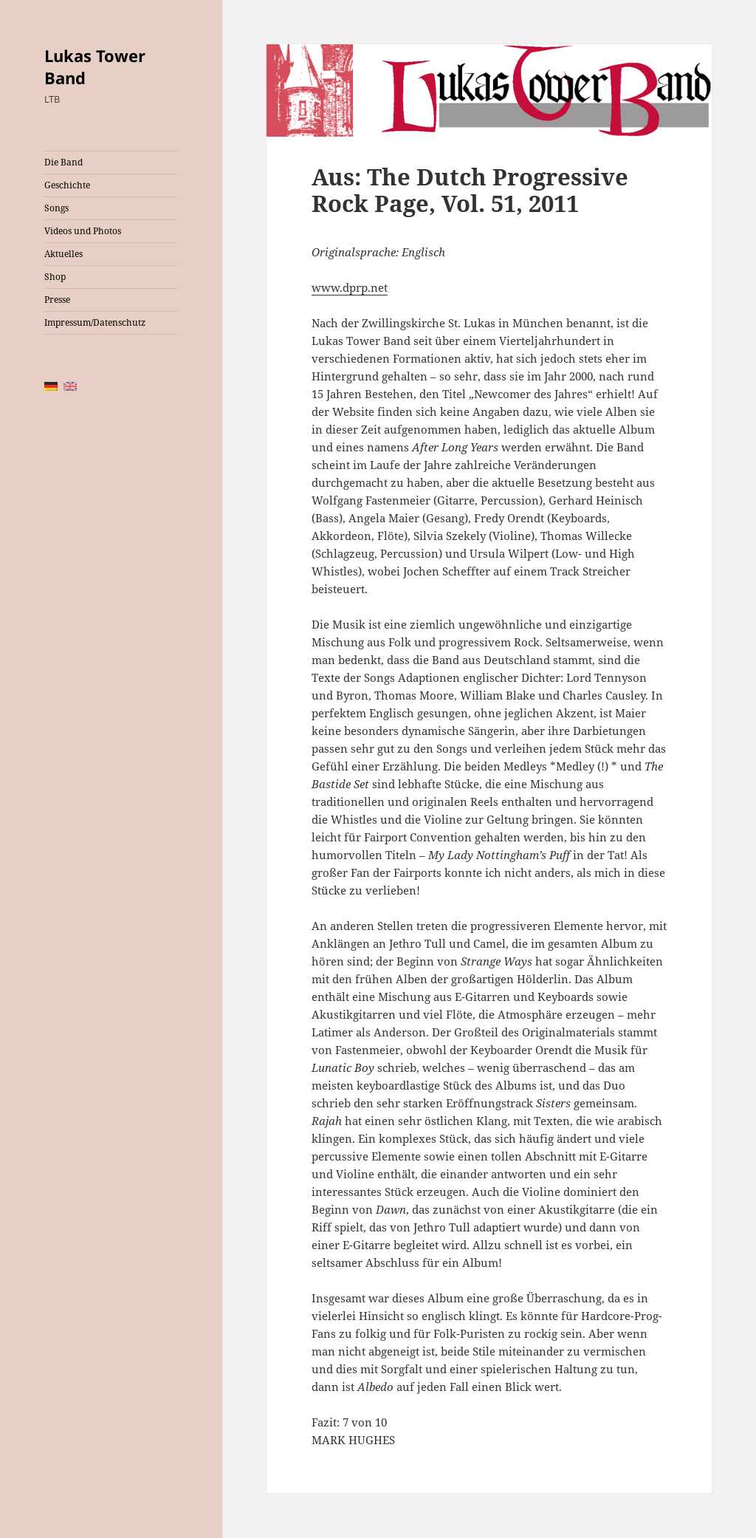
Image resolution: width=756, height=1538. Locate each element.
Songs (56, 208)
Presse (57, 299)
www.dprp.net (350, 287)
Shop (55, 276)
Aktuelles (63, 253)
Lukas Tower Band (94, 66)
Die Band (63, 162)
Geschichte (67, 185)
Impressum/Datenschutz (94, 322)
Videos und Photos (82, 231)
